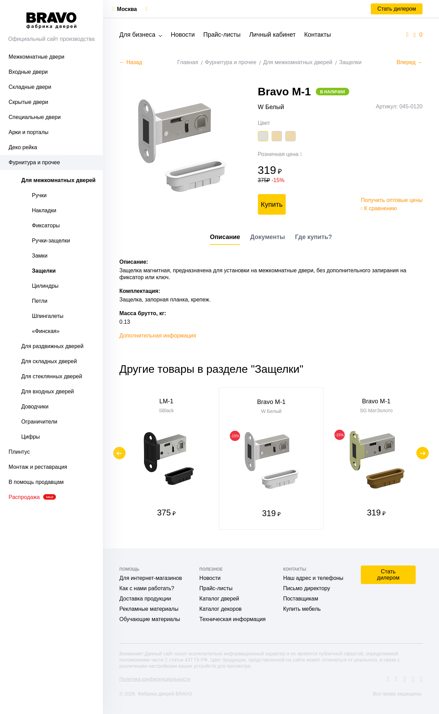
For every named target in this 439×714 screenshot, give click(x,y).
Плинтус (19, 452)
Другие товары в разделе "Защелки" (211, 369)
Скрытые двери (28, 102)
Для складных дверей (49, 361)
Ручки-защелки (51, 240)
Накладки (44, 210)
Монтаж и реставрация (38, 467)
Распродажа (32, 497)
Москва (127, 9)
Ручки (39, 195)
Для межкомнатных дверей (58, 180)
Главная (187, 62)
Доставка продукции (145, 599)
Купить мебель (302, 609)
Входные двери (28, 72)
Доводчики (34, 406)
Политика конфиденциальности (154, 679)
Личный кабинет (272, 34)
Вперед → (410, 62)
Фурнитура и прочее (34, 162)
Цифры (30, 437)
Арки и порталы (28, 132)
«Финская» (46, 331)
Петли (39, 301)
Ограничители (39, 422)
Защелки (44, 271)
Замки (40, 256)
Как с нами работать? (146, 588)
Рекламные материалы (148, 609)
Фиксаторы (46, 225)
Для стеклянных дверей (51, 376)
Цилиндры (45, 286)
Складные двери (30, 87)
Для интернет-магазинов (150, 578)
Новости (183, 34)
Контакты (317, 34)
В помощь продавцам (36, 482)
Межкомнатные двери (36, 57)
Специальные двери (35, 117)
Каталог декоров (220, 609)
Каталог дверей (219, 599)
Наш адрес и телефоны (313, 578)
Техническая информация (232, 619)
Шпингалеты (47, 316)
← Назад (130, 62)
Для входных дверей (47, 391)
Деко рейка (23, 147)
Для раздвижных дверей (52, 346)
